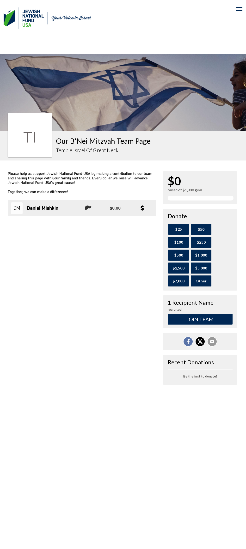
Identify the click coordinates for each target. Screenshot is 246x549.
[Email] (212, 342)
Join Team (200, 319)
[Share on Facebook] (188, 342)
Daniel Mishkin (42, 208)
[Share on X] (200, 342)
